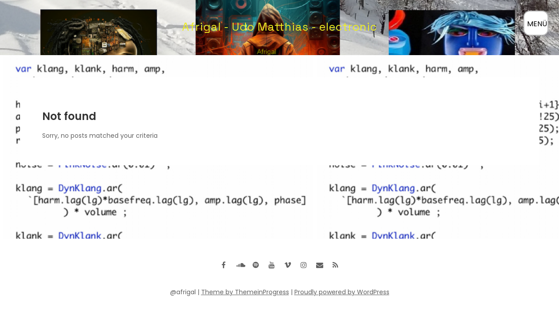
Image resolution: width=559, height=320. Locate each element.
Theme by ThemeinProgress (245, 292)
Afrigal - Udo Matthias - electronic (279, 27)
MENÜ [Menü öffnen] (537, 24)
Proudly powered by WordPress (341, 292)
